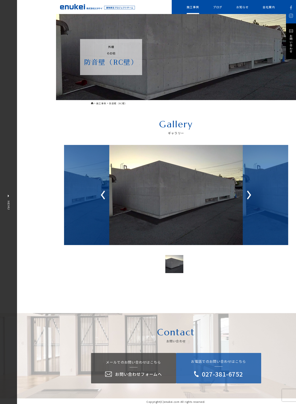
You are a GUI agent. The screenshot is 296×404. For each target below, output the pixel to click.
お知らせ (242, 7)
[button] (249, 195)
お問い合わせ (291, 43)
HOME (92, 103)
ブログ (217, 7)
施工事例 (193, 7)
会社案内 (269, 7)
